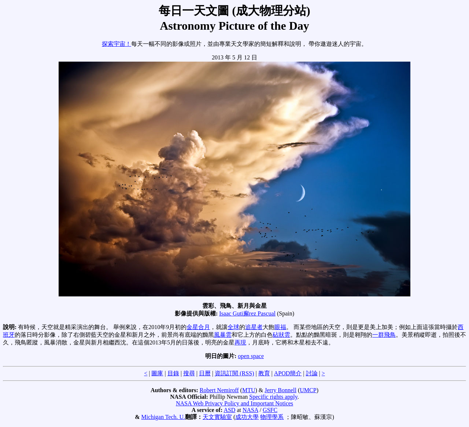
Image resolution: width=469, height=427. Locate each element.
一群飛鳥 (384, 335)
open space (251, 356)
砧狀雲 (281, 335)
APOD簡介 (288, 373)
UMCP (308, 390)
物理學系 (272, 417)
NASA (250, 410)
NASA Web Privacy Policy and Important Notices (234, 403)
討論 (312, 373)
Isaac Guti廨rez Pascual (247, 313)
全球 (233, 327)
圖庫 (157, 373)
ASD (229, 410)
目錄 (173, 373)
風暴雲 (223, 335)
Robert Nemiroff (219, 390)
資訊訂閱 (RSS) (234, 373)
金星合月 (198, 327)
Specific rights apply (273, 397)
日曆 (205, 373)
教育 (264, 373)
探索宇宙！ (116, 44)
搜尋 (189, 373)
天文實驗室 (217, 417)
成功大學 (247, 417)
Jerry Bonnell (280, 390)
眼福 (280, 327)
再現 (240, 342)
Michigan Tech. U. (163, 417)
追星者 (254, 327)
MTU (248, 390)
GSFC (270, 410)
